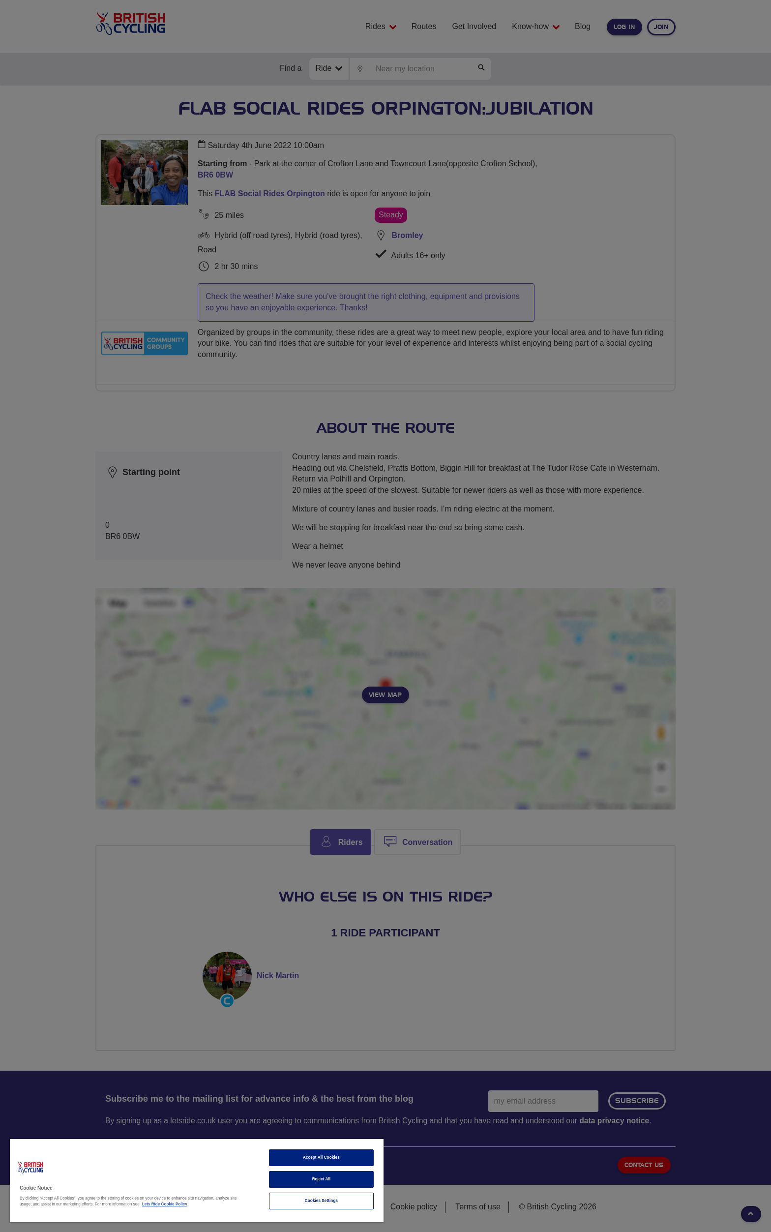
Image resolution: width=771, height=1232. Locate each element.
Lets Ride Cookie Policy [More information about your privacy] (164, 1204)
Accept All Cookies (321, 1157)
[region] (197, 1180)
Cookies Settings (321, 1201)
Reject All (321, 1179)
